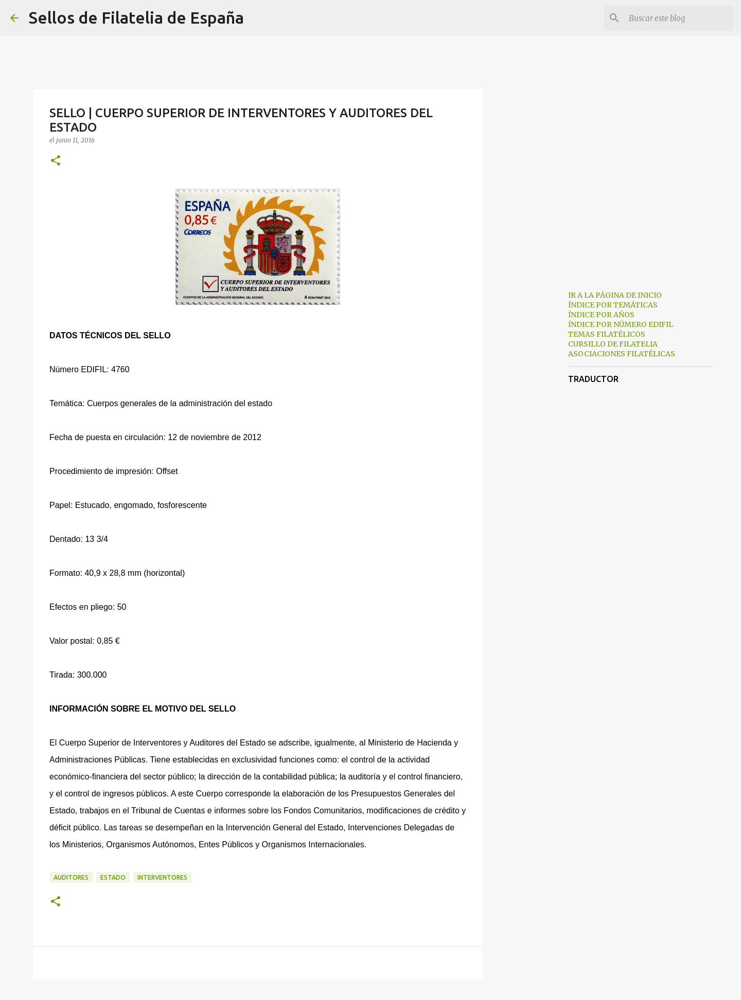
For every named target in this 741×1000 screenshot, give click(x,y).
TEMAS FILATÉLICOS (606, 334)
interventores (162, 877)
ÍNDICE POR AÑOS (601, 314)
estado (113, 877)
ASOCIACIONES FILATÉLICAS (621, 353)
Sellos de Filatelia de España (136, 17)
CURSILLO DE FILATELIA (613, 344)
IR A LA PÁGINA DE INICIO (615, 295)
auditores (71, 877)
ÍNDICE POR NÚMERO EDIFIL (620, 324)
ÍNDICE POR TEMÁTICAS (613, 305)
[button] (55, 161)
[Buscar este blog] (679, 18)
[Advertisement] (535, 444)
